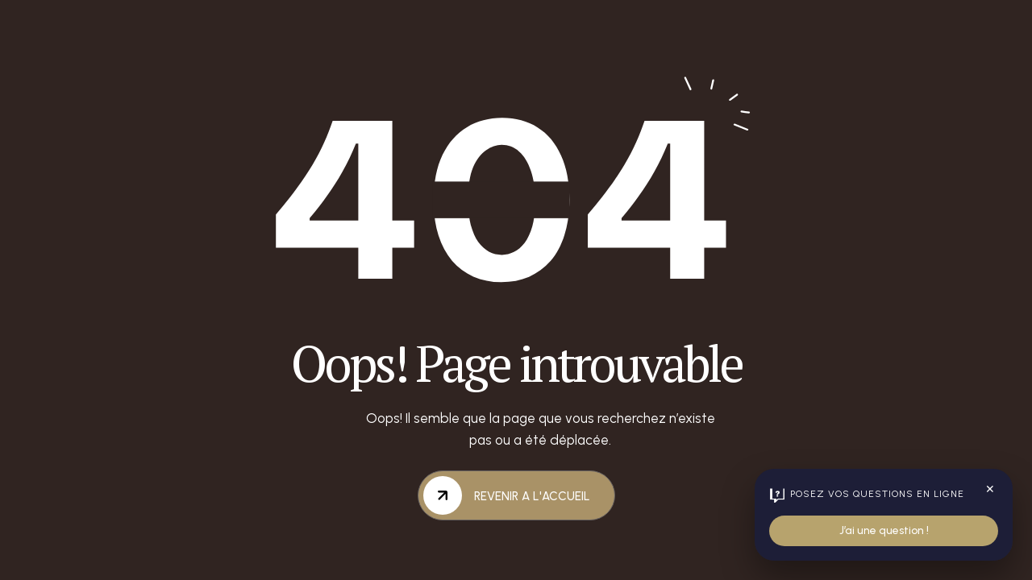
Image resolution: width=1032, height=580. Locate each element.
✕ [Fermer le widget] (990, 489)
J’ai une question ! (884, 530)
